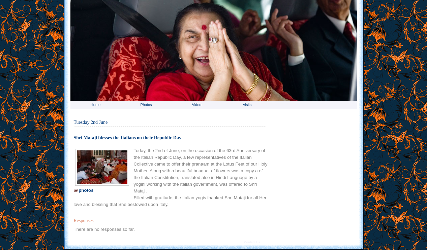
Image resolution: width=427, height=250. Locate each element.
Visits (247, 105)
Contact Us (252, 242)
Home (95, 105)
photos (84, 190)
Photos (146, 105)
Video (197, 105)
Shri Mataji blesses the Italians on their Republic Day (127, 137)
